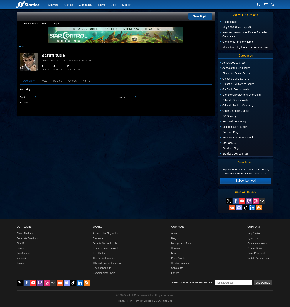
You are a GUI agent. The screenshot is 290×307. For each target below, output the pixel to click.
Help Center (253, 233)
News (101, 4)
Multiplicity (22, 258)
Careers (175, 248)
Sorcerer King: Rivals (104, 273)
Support (126, 4)
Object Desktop (25, 233)
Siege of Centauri (102, 268)
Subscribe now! (245, 180)
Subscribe (262, 282)
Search (45, 23)
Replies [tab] (57, 80)
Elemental (98, 238)
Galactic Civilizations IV (105, 243)
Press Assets (178, 258)
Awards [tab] (72, 80)
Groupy (20, 263)
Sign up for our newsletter (192, 282)
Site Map (167, 301)
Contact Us (177, 268)
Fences (20, 248)
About (174, 233)
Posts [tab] (44, 80)
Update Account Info (258, 258)
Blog (113, 4)
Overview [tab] (29, 80)
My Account (253, 238)
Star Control (99, 253)
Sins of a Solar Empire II (105, 248)
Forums (175, 273)
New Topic (200, 16)
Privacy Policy (125, 301)
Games (68, 4)
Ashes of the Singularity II (106, 233)
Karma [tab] (86, 80)
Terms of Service (143, 301)
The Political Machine (104, 258)
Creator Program (180, 263)
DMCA (157, 301)
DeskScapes (23, 253)
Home (22, 46)
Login (56, 23)
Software (53, 4)
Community (85, 4)
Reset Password (256, 253)
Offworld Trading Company (107, 263)
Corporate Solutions (27, 238)
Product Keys (254, 248)
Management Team (181, 243)
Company (178, 226)
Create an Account (257, 243)
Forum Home (31, 23)
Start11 (20, 243)
